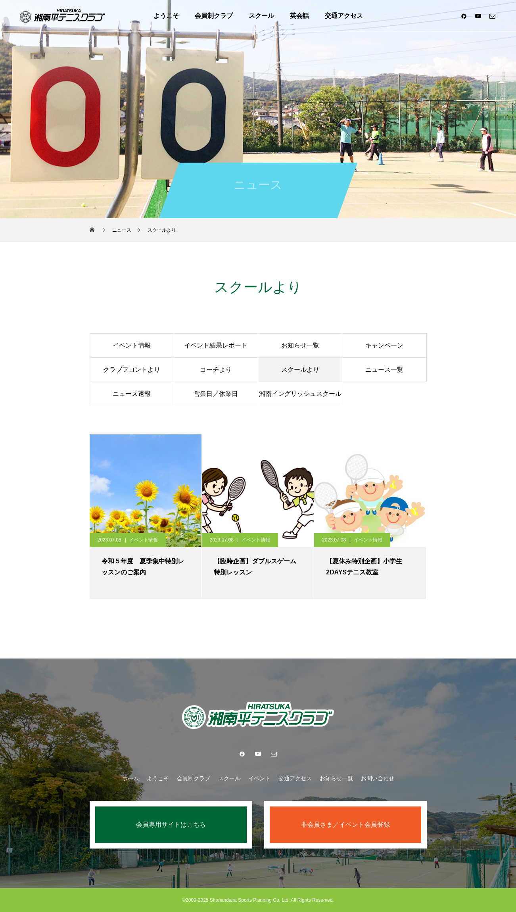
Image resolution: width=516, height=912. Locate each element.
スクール (261, 15)
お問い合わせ (377, 778)
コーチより (216, 369)
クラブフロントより (131, 369)
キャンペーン (384, 345)
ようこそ (166, 15)
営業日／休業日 (216, 393)
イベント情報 (132, 345)
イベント (259, 778)
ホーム (130, 778)
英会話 (299, 15)
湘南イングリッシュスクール (300, 393)
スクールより (300, 369)
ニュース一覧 (384, 369)
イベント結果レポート (215, 345)
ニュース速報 (132, 393)
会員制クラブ (214, 15)
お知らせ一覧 (300, 345)
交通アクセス (344, 15)
